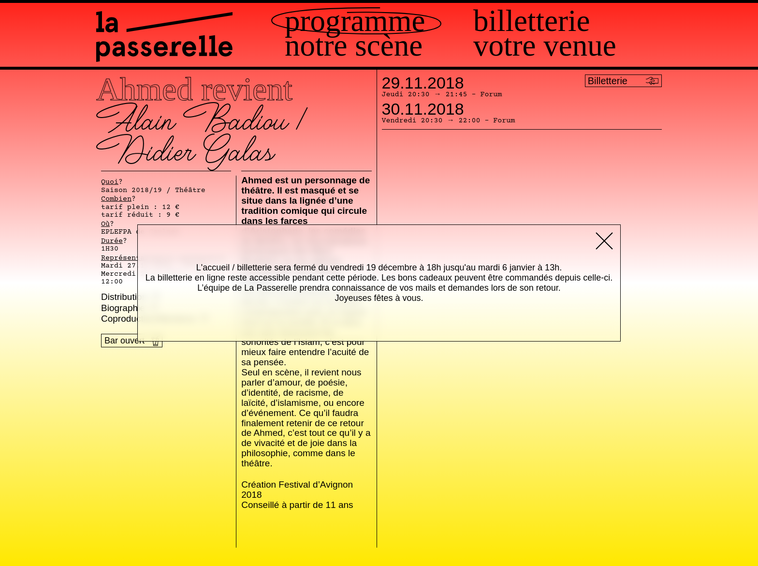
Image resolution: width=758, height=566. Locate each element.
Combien (116, 199)
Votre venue (544, 45)
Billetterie (531, 21)
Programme (355, 21)
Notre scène (354, 45)
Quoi (109, 182)
